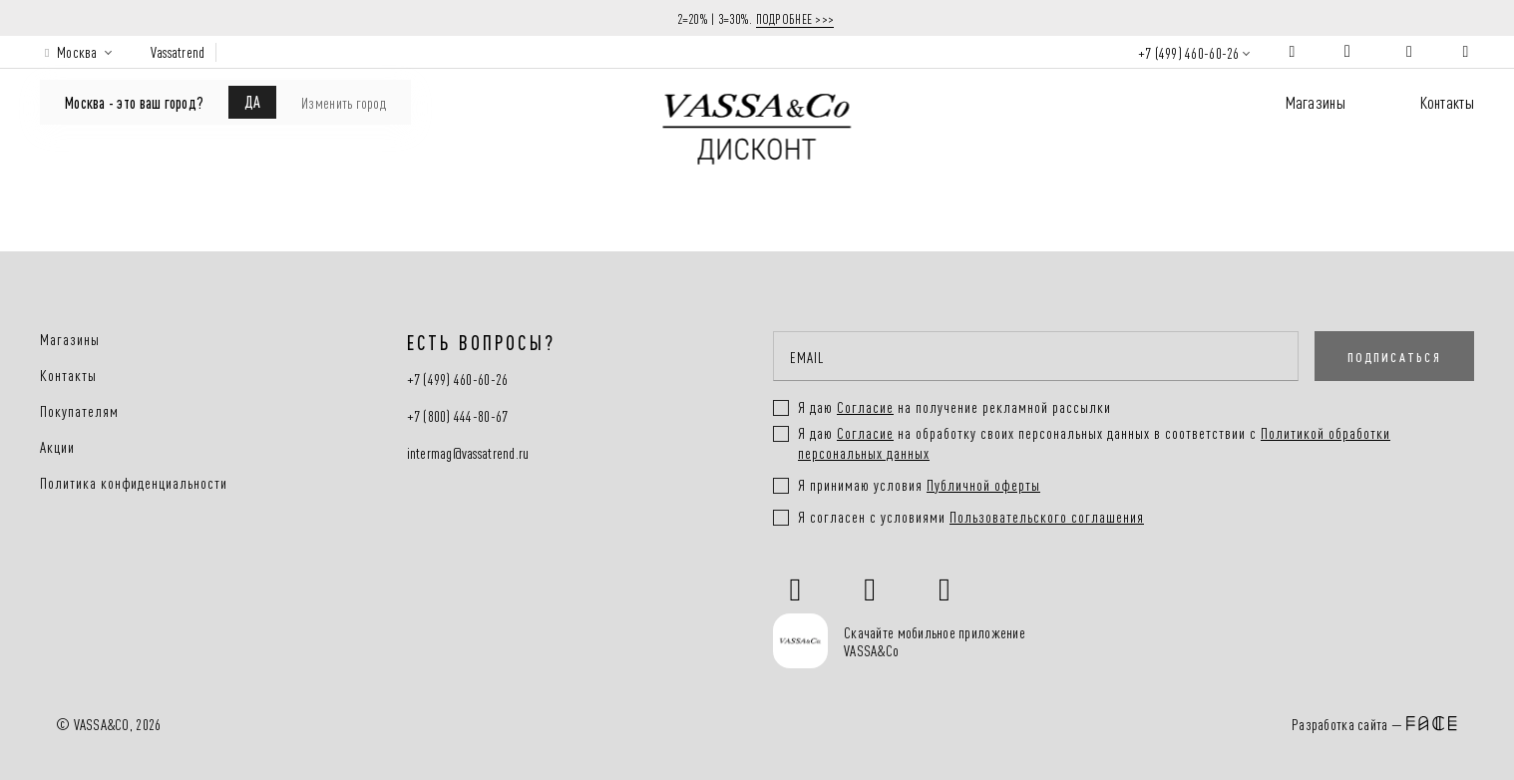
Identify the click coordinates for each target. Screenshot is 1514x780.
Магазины (1315, 101)
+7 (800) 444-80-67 (458, 416)
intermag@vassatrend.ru (468, 453)
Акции (57, 447)
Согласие (865, 432)
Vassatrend (178, 52)
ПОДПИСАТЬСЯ (1394, 356)
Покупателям (79, 411)
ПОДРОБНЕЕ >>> (795, 18)
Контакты (1447, 101)
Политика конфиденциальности (133, 483)
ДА (252, 101)
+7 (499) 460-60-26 (1189, 52)
